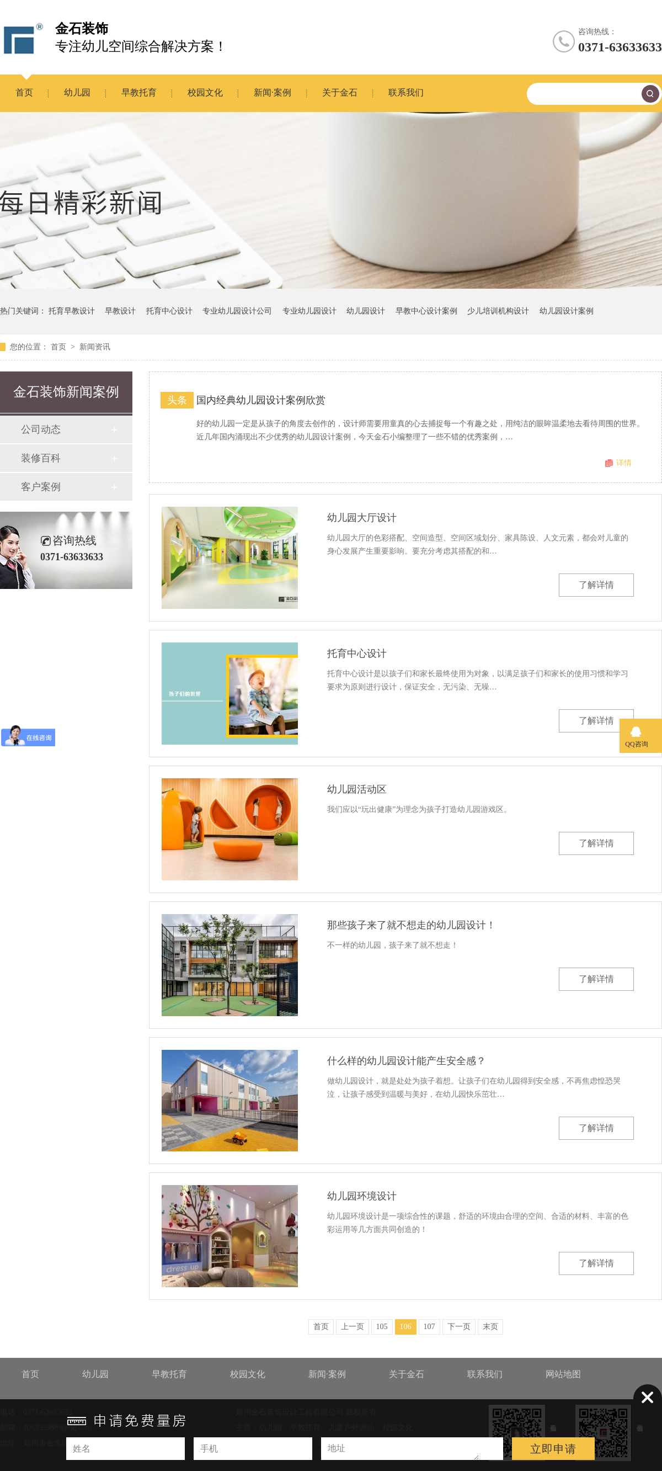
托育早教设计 (72, 311)
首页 (24, 92)
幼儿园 (77, 92)
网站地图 (563, 1374)
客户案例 (41, 486)
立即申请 (553, 1449)
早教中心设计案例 (426, 311)
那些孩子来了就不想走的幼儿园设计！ (411, 925)
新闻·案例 (272, 92)
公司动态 (41, 429)
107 (429, 1327)
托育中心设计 (169, 311)
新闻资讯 (94, 347)
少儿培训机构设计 (498, 311)
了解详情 (596, 585)
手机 (209, 1448)
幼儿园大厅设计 (362, 517)
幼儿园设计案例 (567, 311)
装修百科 (41, 458)
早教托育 (139, 92)
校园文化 (205, 92)
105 (382, 1327)
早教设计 (120, 311)
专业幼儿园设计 (309, 311)
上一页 (352, 1327)
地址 (336, 1448)
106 (406, 1327)
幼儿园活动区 (357, 789)
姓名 (81, 1448)
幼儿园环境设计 (362, 1196)
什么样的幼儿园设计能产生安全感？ (406, 1060)
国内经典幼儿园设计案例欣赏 (260, 400)
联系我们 (406, 92)
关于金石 (339, 92)
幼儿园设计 (365, 311)
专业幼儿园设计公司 (237, 311)
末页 (490, 1327)
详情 (624, 463)
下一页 (459, 1327)
